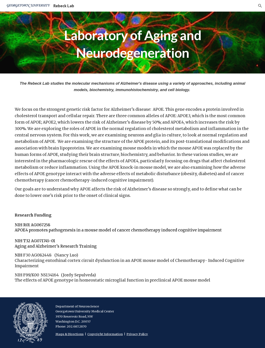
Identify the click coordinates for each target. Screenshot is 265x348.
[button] (260, 6)
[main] (132, 42)
